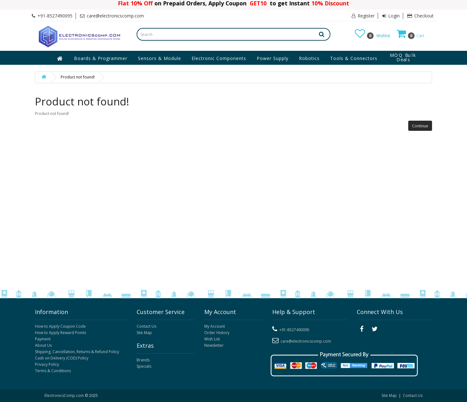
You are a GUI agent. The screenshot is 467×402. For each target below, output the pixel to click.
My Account (214, 326)
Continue (420, 126)
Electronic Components (219, 58)
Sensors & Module (159, 58)
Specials (144, 366)
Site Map (144, 332)
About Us (43, 345)
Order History (216, 332)
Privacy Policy (47, 364)
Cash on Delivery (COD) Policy (61, 358)
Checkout (420, 16)
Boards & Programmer (100, 58)
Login (391, 16)
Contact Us (146, 326)
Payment (43, 339)
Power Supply (272, 58)
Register (363, 16)
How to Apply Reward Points (60, 332)
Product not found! (78, 77)
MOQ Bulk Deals (403, 57)
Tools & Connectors (353, 58)
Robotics (309, 58)
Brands (143, 360)
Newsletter (214, 345)
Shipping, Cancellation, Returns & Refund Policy (77, 351)
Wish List (212, 339)
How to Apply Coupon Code (60, 326)
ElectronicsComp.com (64, 395)
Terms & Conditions (53, 370)
